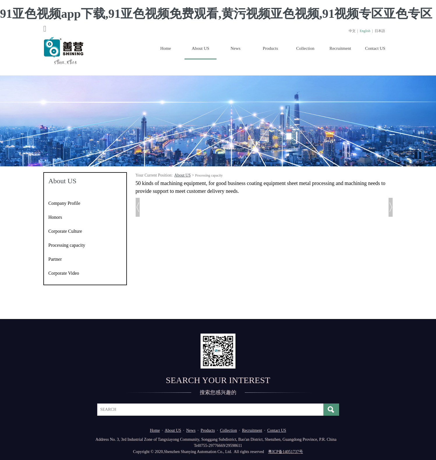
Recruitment (340, 48)
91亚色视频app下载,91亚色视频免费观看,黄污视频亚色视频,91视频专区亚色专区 (216, 13)
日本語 (380, 31)
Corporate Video (63, 273)
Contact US (375, 48)
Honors (55, 217)
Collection (305, 48)
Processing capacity (66, 245)
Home (165, 48)
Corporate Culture (65, 231)
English (365, 31)
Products (270, 48)
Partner (55, 259)
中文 (352, 31)
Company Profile (64, 203)
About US (200, 48)
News (235, 48)
